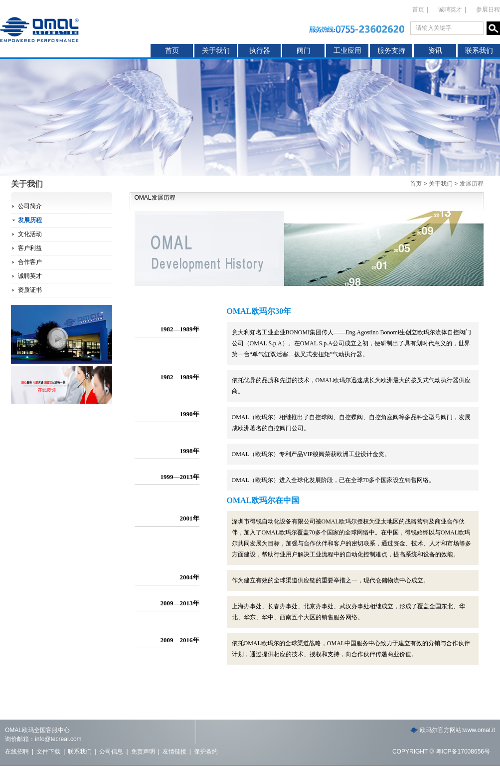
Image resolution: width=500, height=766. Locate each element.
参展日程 (488, 9)
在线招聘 (17, 751)
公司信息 (111, 751)
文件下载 (48, 751)
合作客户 (30, 261)
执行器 (259, 50)
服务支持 (391, 50)
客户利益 (30, 248)
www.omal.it (479, 730)
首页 (172, 50)
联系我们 (479, 50)
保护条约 (206, 751)
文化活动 (30, 234)
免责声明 (143, 751)
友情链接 (174, 751)
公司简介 (30, 206)
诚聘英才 (450, 9)
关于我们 (216, 50)
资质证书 (30, 289)
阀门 (304, 50)
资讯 (435, 50)
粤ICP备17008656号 (463, 751)
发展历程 (30, 220)
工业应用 (347, 50)
